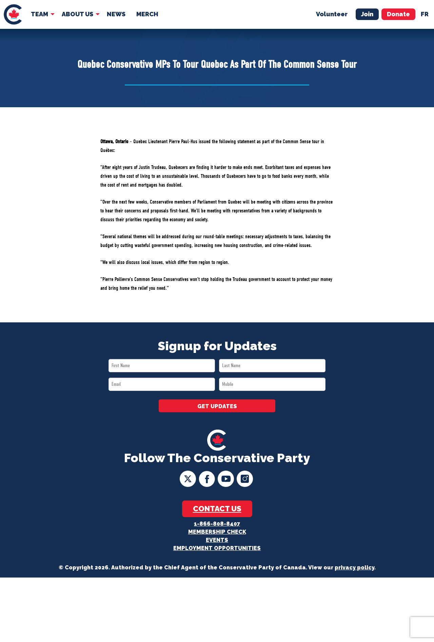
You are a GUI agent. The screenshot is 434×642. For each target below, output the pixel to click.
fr (425, 14)
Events (217, 540)
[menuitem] (12, 14)
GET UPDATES (217, 406)
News (116, 14)
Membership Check (217, 532)
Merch (147, 14)
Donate (398, 14)
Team (39, 14)
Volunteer (332, 14)
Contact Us (217, 508)
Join (367, 14)
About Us (77, 14)
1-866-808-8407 (217, 524)
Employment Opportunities (217, 548)
